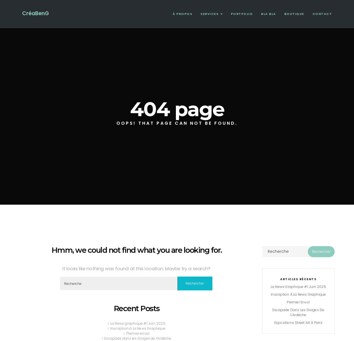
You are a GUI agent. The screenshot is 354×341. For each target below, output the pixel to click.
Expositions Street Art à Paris (298, 322)
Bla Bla (268, 14)
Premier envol (138, 333)
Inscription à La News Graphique (137, 328)
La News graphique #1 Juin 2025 (137, 323)
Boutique (294, 14)
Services (212, 14)
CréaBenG (35, 13)
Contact (322, 14)
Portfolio (242, 14)
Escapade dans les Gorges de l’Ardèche (137, 338)
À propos (182, 14)
